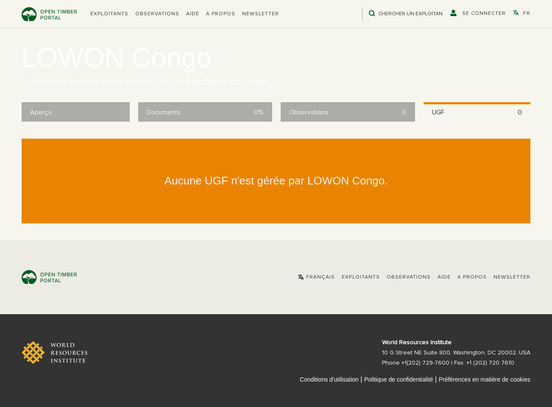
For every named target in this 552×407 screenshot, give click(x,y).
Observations (157, 14)
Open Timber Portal (49, 14)
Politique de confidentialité (398, 379)
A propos (220, 14)
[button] (109, 14)
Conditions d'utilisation (329, 379)
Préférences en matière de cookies (484, 379)
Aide (192, 14)
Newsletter (260, 14)
